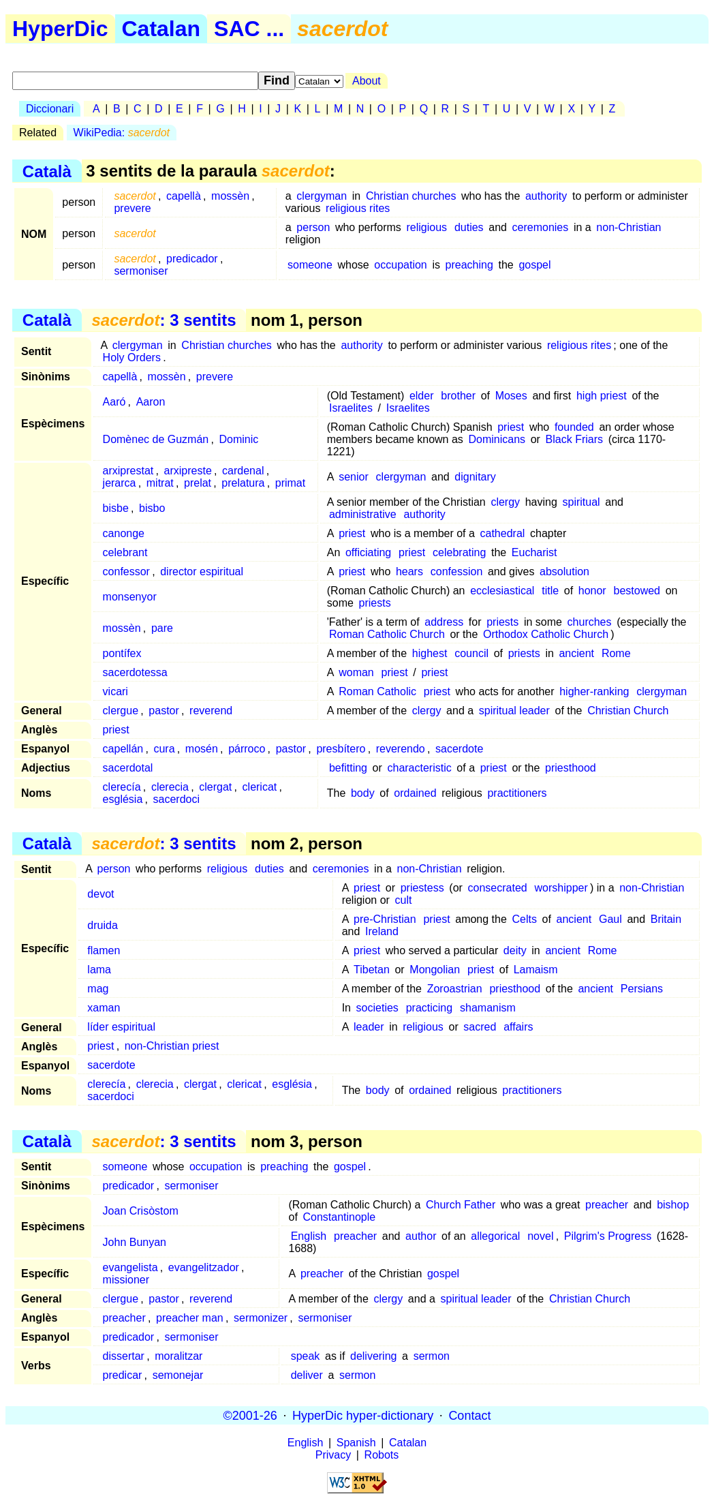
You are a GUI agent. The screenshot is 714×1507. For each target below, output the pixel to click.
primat (290, 483)
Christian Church (627, 710)
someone (310, 265)
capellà (183, 196)
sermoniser (141, 271)
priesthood (570, 768)
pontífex (122, 653)
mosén (201, 749)
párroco (246, 749)
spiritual (581, 502)
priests (375, 603)
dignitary (474, 477)
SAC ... (249, 28)
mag (97, 988)
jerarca (119, 483)
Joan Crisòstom (140, 1211)
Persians (642, 988)
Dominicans (496, 439)
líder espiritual (121, 1027)
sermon (432, 1356)
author (420, 1236)
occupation (400, 265)
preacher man (189, 1318)
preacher (606, 1205)
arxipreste (188, 470)
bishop (673, 1205)
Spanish (356, 1442)
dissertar (123, 1356)
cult (403, 900)
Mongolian (434, 969)
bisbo (152, 508)
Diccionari (50, 109)
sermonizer (261, 1318)
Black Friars (574, 439)
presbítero (340, 749)
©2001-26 (250, 1415)
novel (540, 1236)
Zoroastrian (454, 988)
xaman (103, 1008)
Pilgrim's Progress (607, 1236)
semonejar (178, 1375)
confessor (126, 571)
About (366, 81)
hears (409, 571)
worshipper (561, 888)
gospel (534, 265)
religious (426, 227)
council (471, 653)
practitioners (516, 793)
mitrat (160, 483)
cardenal (243, 470)
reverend (210, 710)
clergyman (321, 196)
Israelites (351, 408)
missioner (126, 1279)
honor (592, 590)
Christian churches (411, 196)
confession (457, 571)
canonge (123, 533)
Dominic (238, 439)
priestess (422, 888)
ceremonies (540, 227)
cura (163, 749)
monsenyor (130, 597)
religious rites (358, 208)
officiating (368, 552)
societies (377, 1008)
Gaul (610, 919)
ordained (415, 793)
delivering (373, 1356)
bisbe (116, 508)
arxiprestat (128, 470)
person (313, 227)
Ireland (382, 931)
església (123, 799)
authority (546, 196)
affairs (518, 1027)
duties (469, 227)
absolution (564, 571)
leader (369, 1027)
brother (458, 395)
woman (356, 672)
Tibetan (372, 969)
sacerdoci (176, 799)
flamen (103, 950)
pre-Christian (385, 919)
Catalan (161, 28)
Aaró (114, 402)
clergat (215, 787)
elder (421, 395)
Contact (469, 1415)
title (550, 590)
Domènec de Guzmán (156, 439)
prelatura (242, 483)
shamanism (488, 1008)
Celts (524, 919)
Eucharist (534, 552)
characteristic (419, 768)
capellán (123, 749)
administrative (363, 514)
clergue (120, 710)
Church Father (460, 1205)
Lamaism (536, 969)
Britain (666, 919)
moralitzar (178, 1356)
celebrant (125, 552)
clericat (260, 787)
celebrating (459, 552)
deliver (307, 1375)
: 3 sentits (163, 320)
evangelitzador (203, 1267)
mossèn (230, 196)
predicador (192, 258)
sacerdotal (128, 768)
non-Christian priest (172, 1046)
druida (102, 925)
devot (100, 894)
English (308, 1236)
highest (430, 653)
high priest (601, 395)
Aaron (151, 402)
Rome (616, 653)
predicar (122, 1375)
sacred (479, 1027)
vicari (115, 691)
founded (574, 427)
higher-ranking (594, 691)
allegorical (495, 1236)
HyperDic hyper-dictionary (362, 1415)
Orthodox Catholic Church (545, 634)
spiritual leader (514, 710)
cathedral (502, 533)
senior (354, 477)
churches (590, 622)
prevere (132, 208)
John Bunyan (134, 1242)
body (363, 793)
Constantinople (338, 1217)
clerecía (122, 787)
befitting (348, 768)
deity (515, 950)
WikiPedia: (122, 132)
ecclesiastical (502, 590)
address (443, 622)
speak (305, 1356)
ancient (576, 653)
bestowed (637, 590)
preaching (469, 265)
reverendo (400, 749)
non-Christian (628, 227)
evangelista (130, 1267)
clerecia (170, 787)
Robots (381, 1455)
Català (47, 171)
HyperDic (60, 28)
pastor (163, 710)
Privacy (333, 1455)
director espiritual (201, 571)
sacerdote (459, 749)
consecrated (497, 888)
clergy (505, 502)
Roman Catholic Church (387, 634)
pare (162, 628)
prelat (197, 483)
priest (510, 427)
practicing (429, 1008)
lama (99, 969)
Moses (511, 395)
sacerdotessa (135, 672)
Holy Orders (132, 357)
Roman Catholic (377, 691)
